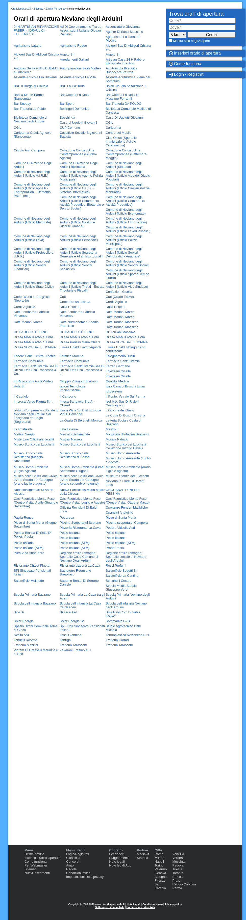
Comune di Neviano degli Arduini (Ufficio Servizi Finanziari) (32, 265)
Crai (63, 297)
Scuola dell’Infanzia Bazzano (35, 603)
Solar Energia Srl (72, 621)
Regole (71, 869)
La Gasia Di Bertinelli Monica (81, 420)
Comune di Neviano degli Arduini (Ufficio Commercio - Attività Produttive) (126, 200)
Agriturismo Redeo (73, 45)
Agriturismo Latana (27, 45)
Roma (159, 854)
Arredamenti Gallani (74, 59)
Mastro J (112, 429)
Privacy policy (173, 904)
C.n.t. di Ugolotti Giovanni (78, 122)
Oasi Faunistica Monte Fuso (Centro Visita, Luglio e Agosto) (82, 500)
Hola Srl (20, 386)
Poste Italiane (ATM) (75, 543)
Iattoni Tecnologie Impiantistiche (72, 388)
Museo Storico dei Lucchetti (34, 444)
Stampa (142, 858)
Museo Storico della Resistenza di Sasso (75, 455)
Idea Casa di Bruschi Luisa (125, 386)
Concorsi (72, 861)
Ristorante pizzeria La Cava (80, 565)
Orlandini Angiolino (119, 512)
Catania (160, 888)
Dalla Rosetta (70, 307)
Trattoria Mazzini (26, 645)
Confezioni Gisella (119, 292)
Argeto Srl (67, 54)
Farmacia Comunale (28, 361)
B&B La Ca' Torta (72, 86)
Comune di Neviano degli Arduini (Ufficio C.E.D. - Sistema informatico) (78, 188)
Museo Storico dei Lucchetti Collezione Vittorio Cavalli (126, 446)
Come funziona (35, 861)
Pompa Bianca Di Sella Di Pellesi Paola (33, 534)
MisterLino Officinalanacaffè (34, 439)
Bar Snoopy (22, 104)
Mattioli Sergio (24, 434)
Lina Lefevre (69, 429)
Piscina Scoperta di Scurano (80, 522)
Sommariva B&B (118, 621)
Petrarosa (67, 517)
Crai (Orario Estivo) (120, 297)
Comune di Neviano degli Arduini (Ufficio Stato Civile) (34, 284)
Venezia (178, 854)
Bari (157, 884)
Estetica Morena (72, 356)
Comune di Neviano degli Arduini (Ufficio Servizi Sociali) (128, 263)
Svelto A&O (22, 635)
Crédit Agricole (116, 302)
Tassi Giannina (70, 635)
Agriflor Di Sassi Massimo (124, 32)
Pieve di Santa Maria (121, 517)
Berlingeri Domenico (74, 109)
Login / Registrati (187, 74)
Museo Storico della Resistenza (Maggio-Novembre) (29, 457)
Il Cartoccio (68, 396)
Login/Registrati (77, 854)
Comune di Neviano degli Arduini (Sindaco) (124, 165)
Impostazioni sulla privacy (85, 877)
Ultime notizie (34, 854)
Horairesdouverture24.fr (140, 907)
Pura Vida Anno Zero (29, 553)
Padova (177, 865)
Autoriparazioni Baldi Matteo (80, 68)
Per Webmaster (35, 865)
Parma (177, 888)
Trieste (177, 869)
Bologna (161, 877)
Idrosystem (114, 391)
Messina (178, 861)
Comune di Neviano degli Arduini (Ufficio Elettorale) (32, 220)
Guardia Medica (117, 381)
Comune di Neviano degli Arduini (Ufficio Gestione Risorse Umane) (78, 222)
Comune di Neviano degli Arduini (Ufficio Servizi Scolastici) (78, 265)
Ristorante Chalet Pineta (32, 565)
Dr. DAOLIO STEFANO (31, 332)
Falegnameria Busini (121, 356)
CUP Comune (70, 127)
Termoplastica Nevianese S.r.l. (128, 635)
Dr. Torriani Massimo (121, 332)
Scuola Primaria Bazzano (32, 594)
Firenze (160, 880)
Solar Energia (24, 621)
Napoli (159, 861)
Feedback (116, 854)
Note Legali (133, 904)
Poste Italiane (70, 533)
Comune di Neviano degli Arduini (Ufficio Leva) (32, 238)
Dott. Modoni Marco (120, 312)
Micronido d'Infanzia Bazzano (127, 434)
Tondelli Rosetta (25, 640)
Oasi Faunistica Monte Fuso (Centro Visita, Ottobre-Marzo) (128, 500)
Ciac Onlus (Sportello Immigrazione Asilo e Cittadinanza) (121, 141)
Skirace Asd (68, 612)
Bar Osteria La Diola (74, 95)
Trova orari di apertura (196, 14)
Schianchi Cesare (119, 581)
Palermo (161, 869)
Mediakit (143, 854)
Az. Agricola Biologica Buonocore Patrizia (121, 70)
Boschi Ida (67, 117)
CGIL (109, 122)
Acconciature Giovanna (123, 27)
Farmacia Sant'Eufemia (123, 361)
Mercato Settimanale (75, 434)
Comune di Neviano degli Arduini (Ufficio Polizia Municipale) (124, 240)
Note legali (117, 861)
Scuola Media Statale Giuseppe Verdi (121, 587)
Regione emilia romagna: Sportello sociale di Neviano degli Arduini (126, 556)
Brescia (177, 877)
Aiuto (70, 865)
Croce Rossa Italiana (75, 302)
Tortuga (65, 640)
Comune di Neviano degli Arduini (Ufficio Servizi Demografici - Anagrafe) (124, 252)
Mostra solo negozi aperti (191, 41)
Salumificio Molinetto (29, 581)
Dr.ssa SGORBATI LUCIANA (127, 342)
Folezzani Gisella (118, 371)
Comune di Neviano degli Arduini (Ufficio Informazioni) (126, 220)
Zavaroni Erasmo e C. (76, 650)
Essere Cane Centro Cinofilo (35, 356)
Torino (159, 865)
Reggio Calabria (184, 884)
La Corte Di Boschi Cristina (125, 415)
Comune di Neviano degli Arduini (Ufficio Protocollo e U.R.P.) (34, 252)
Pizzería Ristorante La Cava (80, 528)
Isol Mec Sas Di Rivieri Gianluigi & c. (122, 403)
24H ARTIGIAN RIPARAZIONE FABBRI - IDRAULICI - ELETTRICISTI (36, 30)
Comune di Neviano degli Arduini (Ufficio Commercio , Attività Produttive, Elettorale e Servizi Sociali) (82, 202)
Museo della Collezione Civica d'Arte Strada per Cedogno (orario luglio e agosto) (36, 479)
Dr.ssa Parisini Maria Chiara (80, 342)
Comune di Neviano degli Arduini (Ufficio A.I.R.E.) (32, 173)
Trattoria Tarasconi (73, 645)
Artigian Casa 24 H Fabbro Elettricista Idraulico (125, 61)
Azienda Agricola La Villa (78, 77)
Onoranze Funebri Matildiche (127, 507)
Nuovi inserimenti (37, 873)
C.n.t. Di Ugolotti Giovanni (125, 117)
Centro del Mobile (119, 133)
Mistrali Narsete (71, 439)
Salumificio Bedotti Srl (122, 570)
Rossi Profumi (116, 565)
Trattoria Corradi (118, 640)
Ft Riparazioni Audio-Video (33, 381)
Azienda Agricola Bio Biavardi (35, 77)
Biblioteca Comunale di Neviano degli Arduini (30, 119)
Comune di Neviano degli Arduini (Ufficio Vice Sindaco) (127, 284)
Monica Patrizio (117, 439)
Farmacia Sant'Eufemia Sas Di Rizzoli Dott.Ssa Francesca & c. (82, 370)
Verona (177, 858)
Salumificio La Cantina (122, 575)
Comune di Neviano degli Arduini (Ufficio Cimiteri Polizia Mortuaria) (128, 188)
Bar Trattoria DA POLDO (124, 104)
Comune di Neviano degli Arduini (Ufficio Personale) (79, 238)
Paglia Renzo (23, 517)
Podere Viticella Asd (120, 528)
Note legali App (120, 865)
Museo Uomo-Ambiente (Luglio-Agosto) (31, 469)
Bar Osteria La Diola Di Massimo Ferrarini (122, 96)
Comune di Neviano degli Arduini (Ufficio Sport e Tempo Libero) (127, 274)
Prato (176, 880)
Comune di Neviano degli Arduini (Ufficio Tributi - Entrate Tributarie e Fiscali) (82, 286)
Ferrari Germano (118, 366)
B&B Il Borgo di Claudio (31, 86)
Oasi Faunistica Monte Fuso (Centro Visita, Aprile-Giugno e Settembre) (36, 502)
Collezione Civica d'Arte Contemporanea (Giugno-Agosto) (78, 154)
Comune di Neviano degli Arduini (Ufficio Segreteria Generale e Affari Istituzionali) (81, 252)
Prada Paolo (115, 548)
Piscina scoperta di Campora (127, 522)
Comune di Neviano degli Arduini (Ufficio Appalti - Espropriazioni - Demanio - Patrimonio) (33, 190)
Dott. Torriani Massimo (122, 322)
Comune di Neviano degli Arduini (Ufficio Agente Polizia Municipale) (81, 175)
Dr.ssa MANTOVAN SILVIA (33, 337)
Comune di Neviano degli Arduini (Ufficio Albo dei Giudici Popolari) (128, 175)
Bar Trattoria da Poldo (30, 109)
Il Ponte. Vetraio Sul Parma (125, 396)
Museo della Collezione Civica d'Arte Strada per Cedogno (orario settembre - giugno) (82, 479)
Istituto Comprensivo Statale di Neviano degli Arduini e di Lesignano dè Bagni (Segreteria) (36, 416)
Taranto (177, 873)
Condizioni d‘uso (78, 873)
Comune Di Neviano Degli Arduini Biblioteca (79, 165)
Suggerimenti (119, 858)
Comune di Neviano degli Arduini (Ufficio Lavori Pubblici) (128, 229)
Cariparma (113, 127)
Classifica (73, 858)
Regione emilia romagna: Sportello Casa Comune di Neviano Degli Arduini (79, 556)
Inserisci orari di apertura (42, 858)
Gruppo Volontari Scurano (79, 381)
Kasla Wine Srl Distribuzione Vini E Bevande (80, 412)
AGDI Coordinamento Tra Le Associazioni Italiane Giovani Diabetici (81, 30)
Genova (160, 873)
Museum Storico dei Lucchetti (127, 476)
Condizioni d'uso (152, 904)
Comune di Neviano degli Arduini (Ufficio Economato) (126, 211)
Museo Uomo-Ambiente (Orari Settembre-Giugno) (82, 469)
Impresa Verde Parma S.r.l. (33, 401)
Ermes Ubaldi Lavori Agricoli (80, 347)
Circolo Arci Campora (29, 150)
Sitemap (30, 869)
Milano (159, 858)
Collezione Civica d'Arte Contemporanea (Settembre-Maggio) (126, 154)
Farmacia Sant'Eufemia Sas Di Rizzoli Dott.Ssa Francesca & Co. (36, 370)
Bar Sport (67, 104)
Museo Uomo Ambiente (123, 453)
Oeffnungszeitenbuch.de (110, 907)
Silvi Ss (19, 612)
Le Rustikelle (23, 429)
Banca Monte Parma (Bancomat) (29, 96)
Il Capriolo (21, 396)
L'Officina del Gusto (120, 410)
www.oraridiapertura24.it (110, 904)
